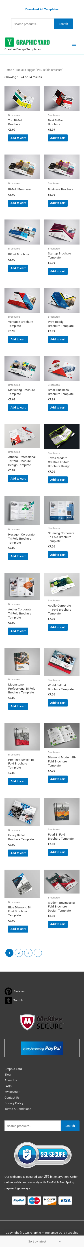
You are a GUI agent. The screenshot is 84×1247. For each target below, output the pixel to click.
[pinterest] (15, 991)
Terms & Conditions (17, 1109)
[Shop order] (44, 1241)
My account (12, 1091)
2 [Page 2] (19, 952)
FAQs (8, 1086)
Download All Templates (41, 9)
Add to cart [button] (18, 138)
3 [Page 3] (28, 952)
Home (8, 70)
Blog (7, 1074)
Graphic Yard (13, 1069)
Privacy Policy (13, 1103)
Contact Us (11, 1097)
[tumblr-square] (13, 1000)
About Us (10, 1080)
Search (63, 23)
